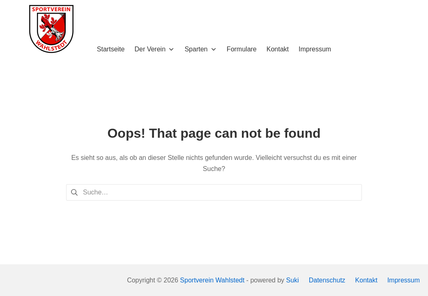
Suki (292, 280)
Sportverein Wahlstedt (212, 280)
